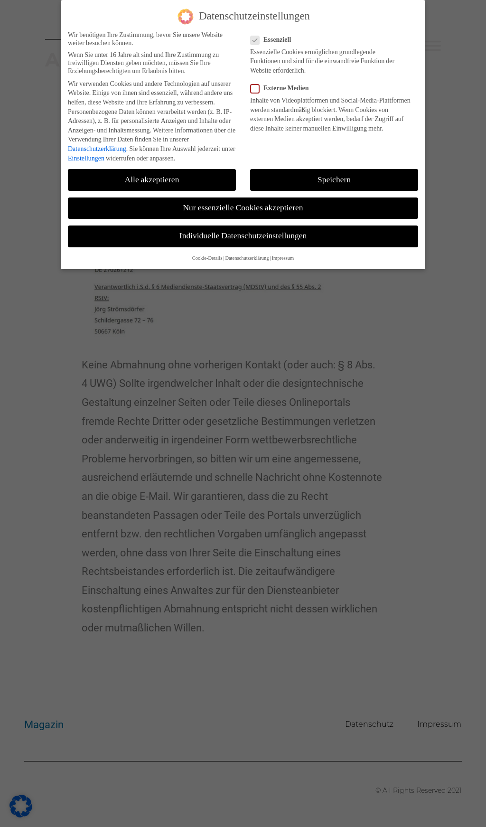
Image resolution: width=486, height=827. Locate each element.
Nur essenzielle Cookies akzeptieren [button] (243, 204)
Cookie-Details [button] (207, 255)
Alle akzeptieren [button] (152, 176)
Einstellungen (86, 154)
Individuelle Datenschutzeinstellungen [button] (243, 232)
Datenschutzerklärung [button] (247, 255)
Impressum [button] (283, 255)
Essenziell (273, 36)
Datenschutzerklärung (97, 145)
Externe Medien (282, 85)
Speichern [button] (334, 176)
